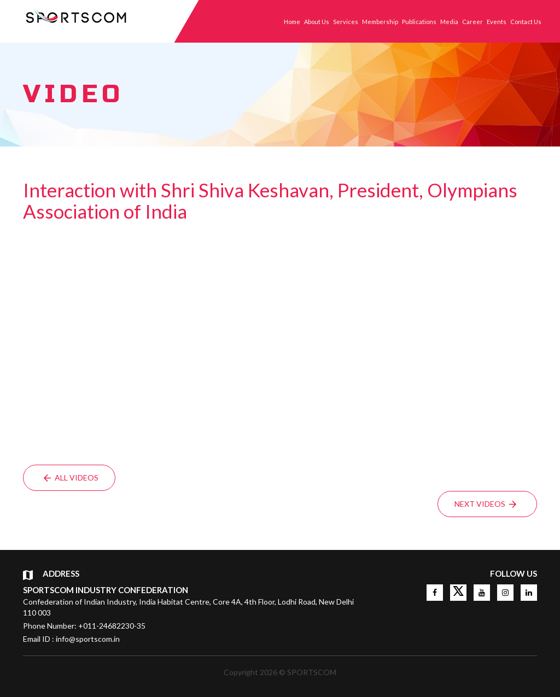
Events (496, 21)
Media (449, 21)
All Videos (71, 477)
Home (292, 21)
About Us (316, 21)
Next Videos (485, 503)
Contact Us (525, 21)
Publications (419, 21)
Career (472, 21)
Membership (380, 21)
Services (345, 21)
